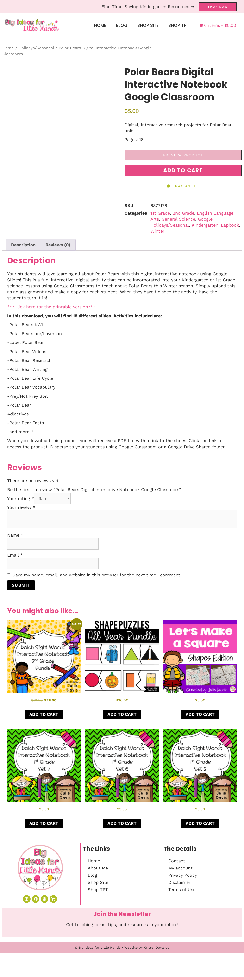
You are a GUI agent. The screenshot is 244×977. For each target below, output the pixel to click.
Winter (157, 231)
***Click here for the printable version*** (51, 306)
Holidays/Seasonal (36, 48)
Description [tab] (23, 244)
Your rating (20, 498)
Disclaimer (179, 882)
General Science (178, 219)
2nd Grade (183, 213)
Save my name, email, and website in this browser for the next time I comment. (97, 574)
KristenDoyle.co (156, 947)
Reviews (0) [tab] (57, 244)
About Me (98, 867)
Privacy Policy (182, 875)
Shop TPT (178, 25)
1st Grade (160, 213)
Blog (122, 25)
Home (100, 25)
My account (180, 867)
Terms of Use (181, 889)
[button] (183, 170)
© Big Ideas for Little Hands (97, 947)
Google (205, 219)
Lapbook (230, 225)
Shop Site (148, 25)
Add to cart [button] (43, 714)
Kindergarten (205, 225)
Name (15, 535)
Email (15, 554)
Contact (176, 860)
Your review (21, 507)
